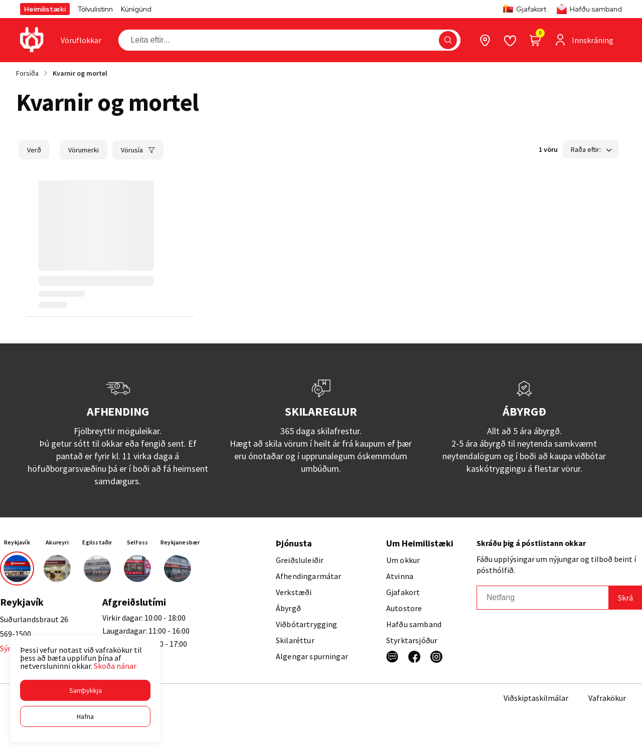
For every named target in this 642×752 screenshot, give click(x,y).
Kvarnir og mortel (80, 73)
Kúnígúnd (136, 9)
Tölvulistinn (95, 9)
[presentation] (81, 40)
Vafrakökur (607, 698)
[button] (85, 690)
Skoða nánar (115, 666)
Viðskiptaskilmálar (536, 698)
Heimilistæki (45, 9)
